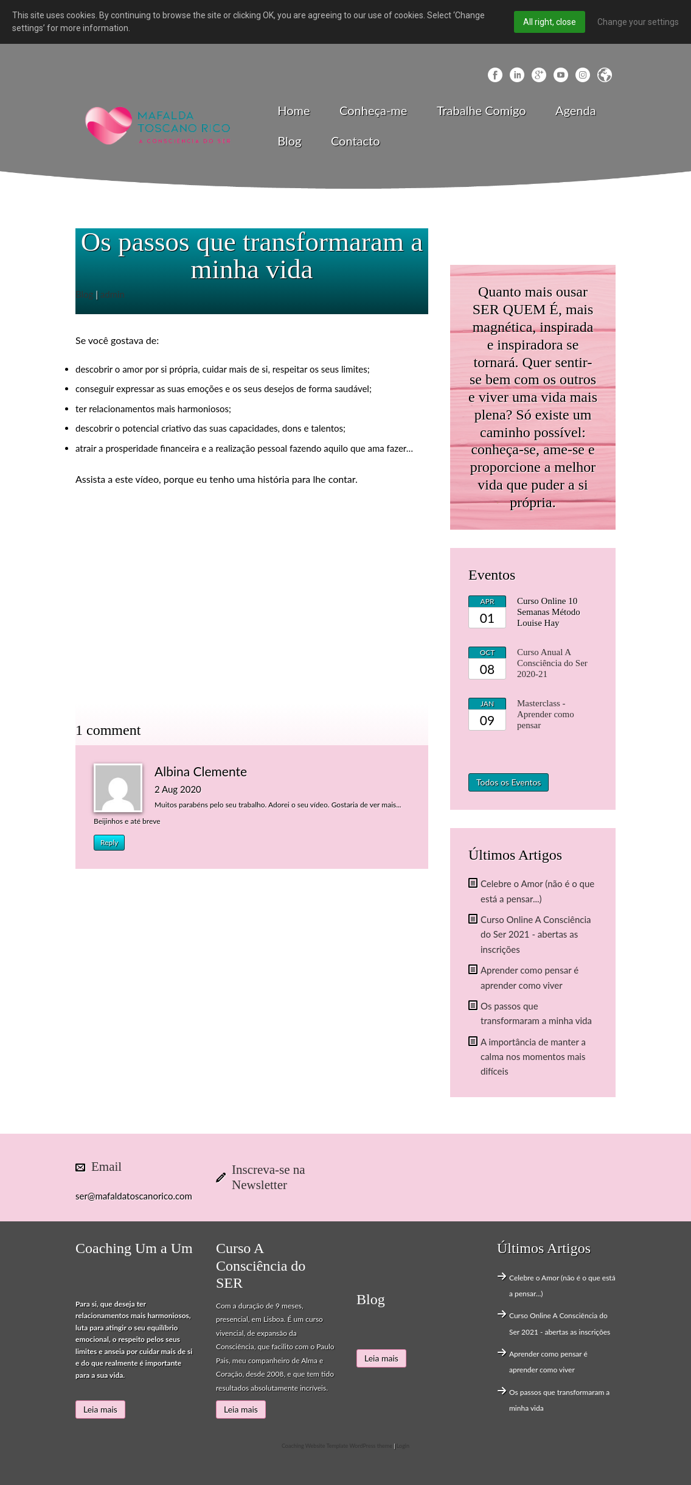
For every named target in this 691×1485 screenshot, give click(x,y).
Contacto (355, 140)
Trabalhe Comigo (481, 110)
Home (293, 110)
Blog (289, 140)
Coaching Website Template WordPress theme (337, 1445)
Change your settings (638, 22)
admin (112, 294)
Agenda (575, 110)
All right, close (549, 22)
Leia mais (100, 1409)
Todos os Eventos (508, 782)
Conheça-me (373, 110)
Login (403, 1445)
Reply (109, 842)
